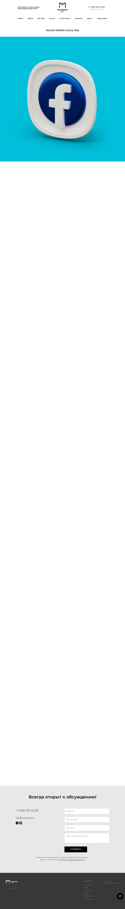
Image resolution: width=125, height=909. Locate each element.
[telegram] (17, 823)
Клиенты (79, 18)
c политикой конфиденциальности (71, 860)
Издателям (102, 18)
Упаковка (87, 884)
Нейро (20, 18)
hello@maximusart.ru (96, 9)
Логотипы (87, 891)
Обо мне (41, 18)
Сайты (86, 888)
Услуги (52, 18)
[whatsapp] (20, 823)
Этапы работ (65, 18)
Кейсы (30, 18)
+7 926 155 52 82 (96, 7)
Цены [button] (89, 18)
